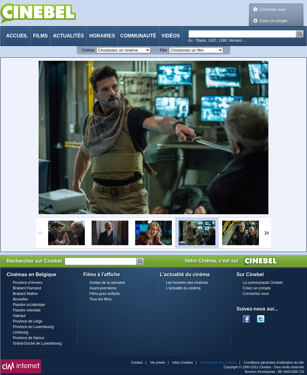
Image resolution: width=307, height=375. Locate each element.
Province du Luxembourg (33, 327)
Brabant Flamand (27, 288)
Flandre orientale (26, 310)
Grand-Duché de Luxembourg (37, 343)
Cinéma (87, 50)
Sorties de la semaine (107, 282)
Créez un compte (273, 21)
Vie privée (157, 362)
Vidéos (170, 35)
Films (40, 35)
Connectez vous (272, 9)
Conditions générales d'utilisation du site (274, 362)
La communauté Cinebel (262, 282)
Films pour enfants (104, 294)
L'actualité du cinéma (183, 288)
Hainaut (19, 316)
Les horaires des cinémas (187, 282)
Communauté (138, 35)
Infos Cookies (182, 362)
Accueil (17, 35)
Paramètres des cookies (218, 362)
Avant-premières (102, 288)
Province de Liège (27, 321)
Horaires (102, 35)
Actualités (68, 35)
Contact (137, 362)
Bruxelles (20, 299)
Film (163, 50)
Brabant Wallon (25, 294)
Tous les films (100, 299)
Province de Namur (28, 338)
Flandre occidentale (29, 305)
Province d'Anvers (27, 282)
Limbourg (20, 332)
